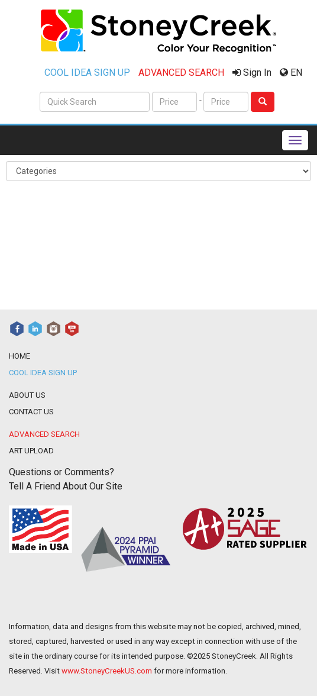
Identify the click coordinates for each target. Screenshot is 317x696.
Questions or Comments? (61, 472)
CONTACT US (31, 411)
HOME (19, 356)
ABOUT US (27, 395)
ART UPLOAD (31, 450)
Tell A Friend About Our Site (65, 486)
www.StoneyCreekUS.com (107, 670)
